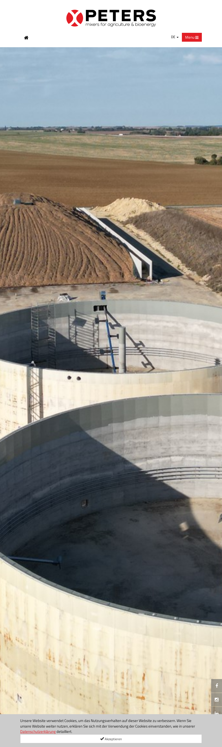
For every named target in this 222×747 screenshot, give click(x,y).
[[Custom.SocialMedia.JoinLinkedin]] (216, 713)
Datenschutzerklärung (38, 731)
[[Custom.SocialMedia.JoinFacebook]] (216, 686)
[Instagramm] (216, 700)
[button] (6, 397)
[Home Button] (26, 37)
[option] (111, 397)
